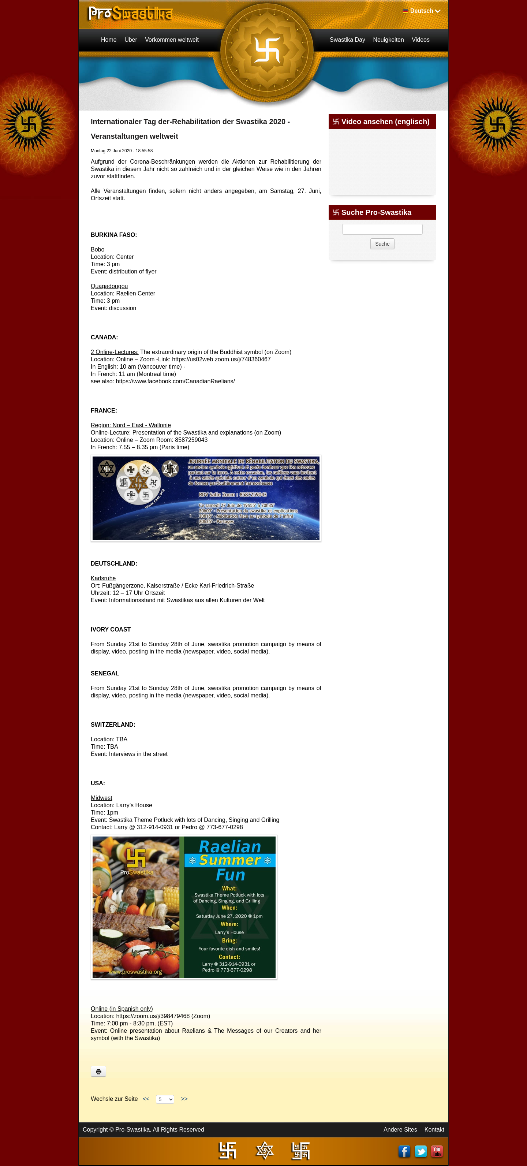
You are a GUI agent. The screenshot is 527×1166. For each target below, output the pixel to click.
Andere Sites (400, 1129)
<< (146, 1099)
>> (184, 1099)
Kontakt (434, 1129)
